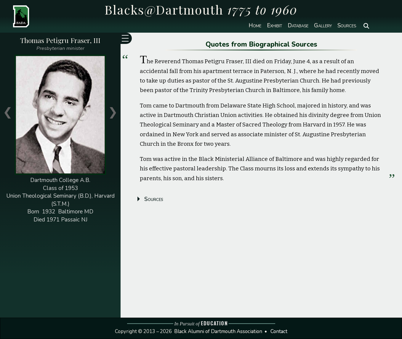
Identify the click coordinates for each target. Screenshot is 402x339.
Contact (278, 331)
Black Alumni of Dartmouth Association (218, 331)
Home (255, 25)
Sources (346, 25)
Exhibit (274, 25)
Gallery (323, 25)
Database (298, 25)
